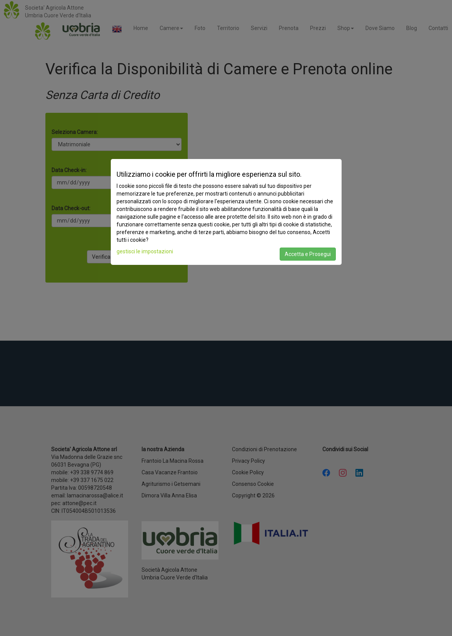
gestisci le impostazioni (145, 251)
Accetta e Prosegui (308, 254)
